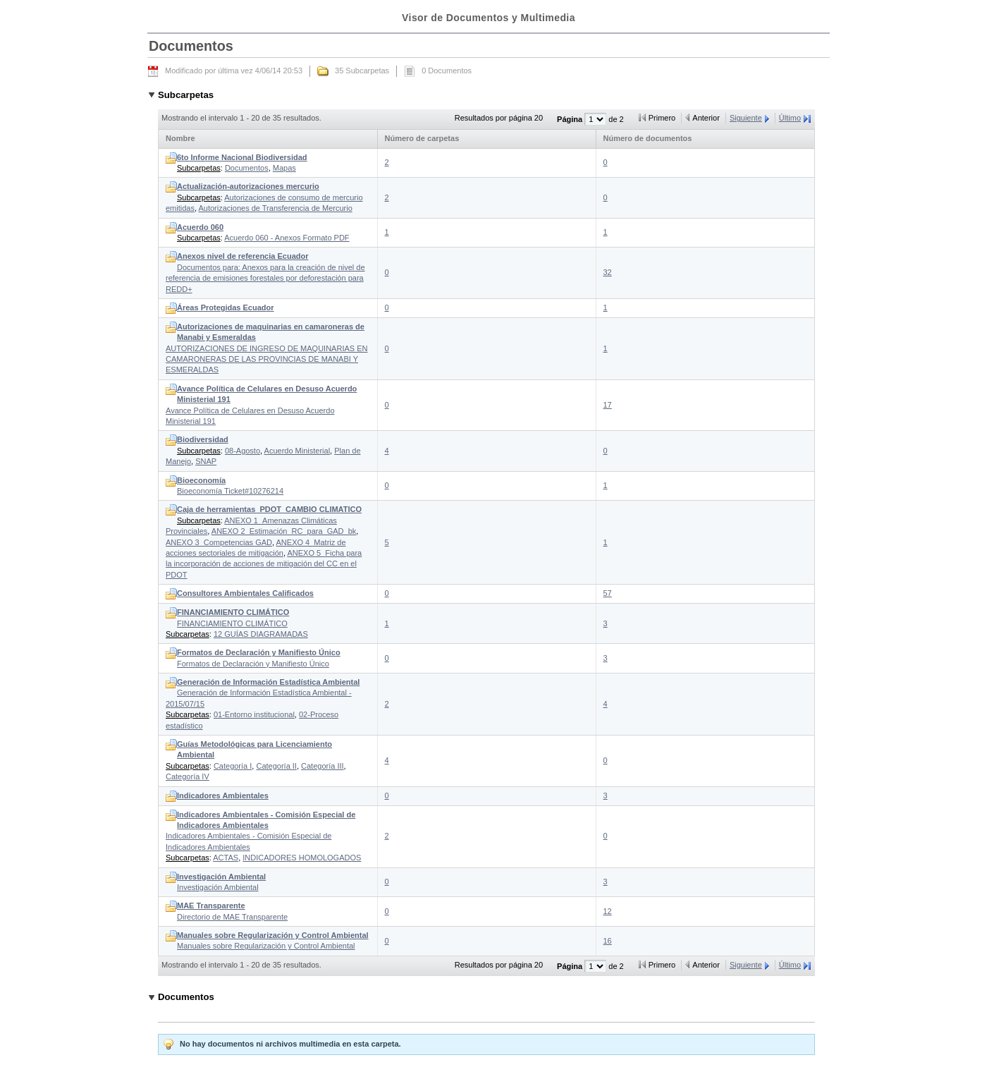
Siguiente (746, 118)
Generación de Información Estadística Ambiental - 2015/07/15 (263, 693)
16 (607, 941)
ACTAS (225, 857)
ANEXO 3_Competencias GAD (219, 542)
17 (607, 405)
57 (607, 593)
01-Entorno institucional (254, 714)
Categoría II (276, 766)
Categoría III (322, 766)
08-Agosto (242, 450)
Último (790, 118)
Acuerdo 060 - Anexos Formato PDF (286, 237)
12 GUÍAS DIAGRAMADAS (261, 634)
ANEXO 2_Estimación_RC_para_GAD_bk (283, 531)
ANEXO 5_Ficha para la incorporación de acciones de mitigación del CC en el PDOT (264, 564)
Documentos (247, 168)
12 (607, 911)
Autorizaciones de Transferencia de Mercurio (275, 208)
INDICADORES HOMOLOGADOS (302, 857)
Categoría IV (187, 776)
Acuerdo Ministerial (297, 450)
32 (607, 272)
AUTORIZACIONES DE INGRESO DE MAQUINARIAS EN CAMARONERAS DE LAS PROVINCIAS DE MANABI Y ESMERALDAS (266, 348)
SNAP (205, 461)
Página (570, 119)
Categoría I (233, 766)
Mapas (284, 168)
